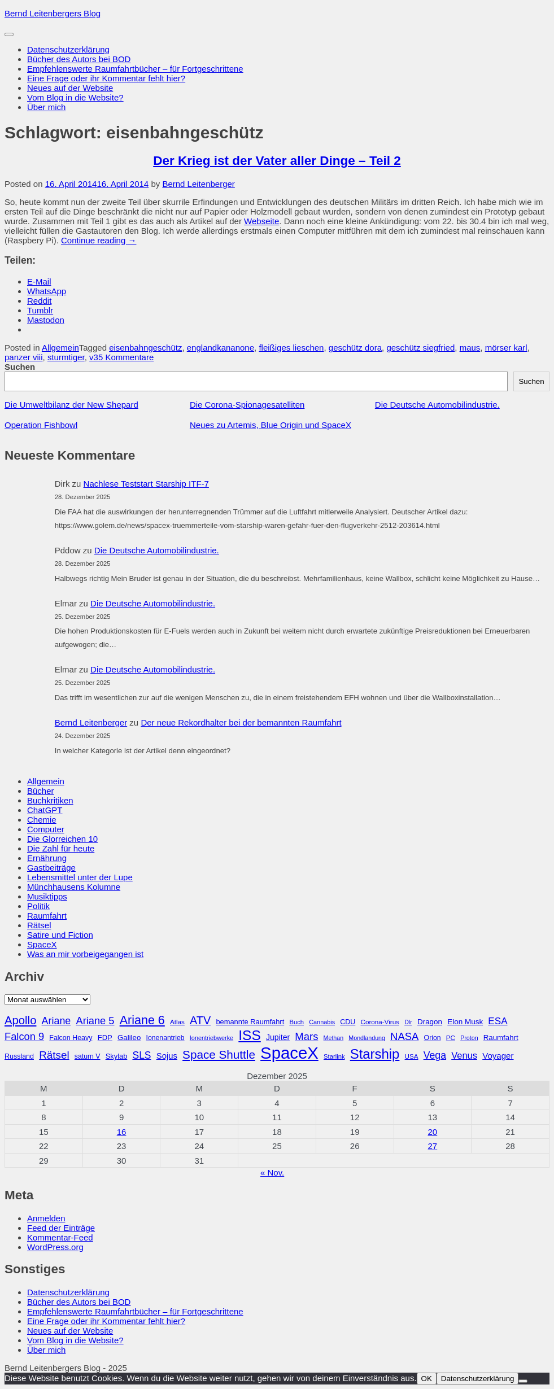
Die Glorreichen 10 (62, 839)
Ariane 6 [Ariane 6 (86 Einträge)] (142, 1020)
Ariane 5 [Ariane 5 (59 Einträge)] (95, 1021)
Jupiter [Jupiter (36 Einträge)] (278, 1037)
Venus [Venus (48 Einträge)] (464, 1055)
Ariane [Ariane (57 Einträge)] (56, 1021)
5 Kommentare (126, 357)
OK (426, 1378)
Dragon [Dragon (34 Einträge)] (429, 1021)
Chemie (41, 819)
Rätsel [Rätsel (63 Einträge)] (54, 1055)
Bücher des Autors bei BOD (78, 59)
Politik (38, 906)
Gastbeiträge (51, 867)
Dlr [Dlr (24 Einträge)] (408, 1022)
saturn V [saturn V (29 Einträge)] (88, 1056)
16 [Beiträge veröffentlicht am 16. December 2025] (121, 1132)
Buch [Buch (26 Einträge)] (296, 1022)
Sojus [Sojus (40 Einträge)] (166, 1055)
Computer (45, 829)
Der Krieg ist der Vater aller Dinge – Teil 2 (277, 161)
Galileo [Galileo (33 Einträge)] (129, 1037)
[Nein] (522, 1381)
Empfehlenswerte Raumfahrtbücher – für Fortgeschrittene (135, 68)
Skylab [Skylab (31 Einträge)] (117, 1056)
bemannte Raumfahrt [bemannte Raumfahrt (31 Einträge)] (250, 1021)
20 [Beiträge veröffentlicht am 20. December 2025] (433, 1132)
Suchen (20, 367)
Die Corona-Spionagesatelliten (247, 404)
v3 (93, 357)
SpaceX (42, 944)
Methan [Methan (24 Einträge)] (334, 1037)
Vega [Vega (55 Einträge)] (435, 1055)
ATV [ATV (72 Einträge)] (200, 1020)
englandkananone (220, 347)
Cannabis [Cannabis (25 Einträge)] (322, 1022)
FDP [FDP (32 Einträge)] (105, 1037)
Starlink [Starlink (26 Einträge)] (334, 1056)
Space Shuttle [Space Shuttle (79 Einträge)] (218, 1054)
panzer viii (24, 357)
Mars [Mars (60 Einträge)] (306, 1036)
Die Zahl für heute (60, 848)
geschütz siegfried (420, 347)
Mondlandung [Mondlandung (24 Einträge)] (366, 1037)
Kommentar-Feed (60, 1237)
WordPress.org (55, 1247)
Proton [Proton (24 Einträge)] (469, 1037)
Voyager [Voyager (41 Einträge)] (497, 1055)
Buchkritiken (50, 800)
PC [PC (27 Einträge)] (450, 1037)
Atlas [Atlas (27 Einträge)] (177, 1021)
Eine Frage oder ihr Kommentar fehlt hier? (106, 78)
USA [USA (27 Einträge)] (411, 1056)
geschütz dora (355, 347)
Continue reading (98, 240)
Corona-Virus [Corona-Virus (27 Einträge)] (379, 1021)
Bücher (40, 791)
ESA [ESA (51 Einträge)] (497, 1021)
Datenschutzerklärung (68, 49)
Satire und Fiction (60, 935)
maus (470, 347)
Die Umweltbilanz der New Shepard (71, 404)
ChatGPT (45, 810)
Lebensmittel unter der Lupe (80, 877)
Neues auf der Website (70, 88)
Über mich (46, 107)
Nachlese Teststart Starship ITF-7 (146, 483)
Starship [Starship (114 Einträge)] (375, 1054)
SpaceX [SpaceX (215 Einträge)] (289, 1052)
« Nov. (272, 1172)
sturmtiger (66, 357)
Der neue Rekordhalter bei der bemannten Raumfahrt (241, 722)
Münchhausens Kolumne (73, 887)
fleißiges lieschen (291, 347)
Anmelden (46, 1218)
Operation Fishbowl (41, 425)
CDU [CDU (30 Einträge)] (347, 1022)
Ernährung (47, 858)
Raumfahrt (47, 915)
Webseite (261, 221)
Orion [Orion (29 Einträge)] (432, 1038)
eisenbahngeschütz (145, 347)
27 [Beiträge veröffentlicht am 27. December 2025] (433, 1146)
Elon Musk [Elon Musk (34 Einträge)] (465, 1021)
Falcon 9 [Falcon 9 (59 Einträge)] (24, 1036)
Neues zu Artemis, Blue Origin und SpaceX (270, 425)
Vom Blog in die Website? (75, 97)
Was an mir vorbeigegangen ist (85, 954)
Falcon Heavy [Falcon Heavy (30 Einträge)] (70, 1038)
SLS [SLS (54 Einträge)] (141, 1055)
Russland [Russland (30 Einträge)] (19, 1056)
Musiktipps (47, 896)
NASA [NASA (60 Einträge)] (404, 1036)
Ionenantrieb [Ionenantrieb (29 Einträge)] (165, 1038)
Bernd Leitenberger (198, 184)
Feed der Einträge (61, 1228)
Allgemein (60, 347)
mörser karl (506, 347)
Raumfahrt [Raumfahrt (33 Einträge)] (500, 1037)
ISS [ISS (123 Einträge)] (249, 1035)
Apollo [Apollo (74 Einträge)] (20, 1020)
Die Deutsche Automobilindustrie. (437, 404)
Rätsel (39, 925)
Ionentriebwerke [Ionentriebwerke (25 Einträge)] (211, 1037)
